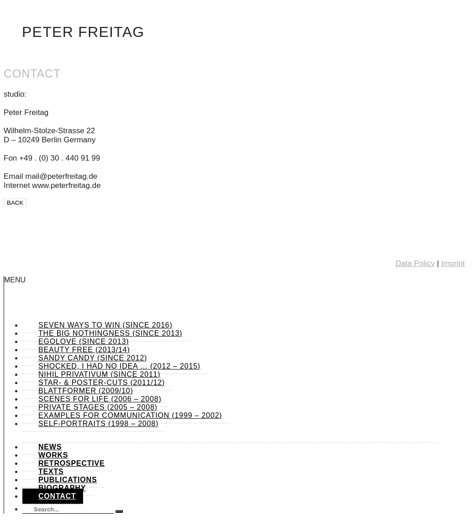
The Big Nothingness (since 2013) (110, 333)
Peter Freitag (83, 32)
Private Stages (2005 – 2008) (98, 407)
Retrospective (71, 463)
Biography (62, 488)
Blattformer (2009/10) (85, 391)
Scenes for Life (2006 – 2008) (100, 399)
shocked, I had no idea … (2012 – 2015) (119, 366)
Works (53, 455)
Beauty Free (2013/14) (84, 350)
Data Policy (415, 263)
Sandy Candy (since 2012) (92, 358)
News (50, 447)
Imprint (453, 263)
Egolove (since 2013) (83, 341)
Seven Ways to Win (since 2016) (105, 325)
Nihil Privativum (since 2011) (99, 374)
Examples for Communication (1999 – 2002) (130, 415)
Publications (67, 480)
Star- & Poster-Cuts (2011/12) (101, 382)
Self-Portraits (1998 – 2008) (98, 423)
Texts (51, 471)
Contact (57, 496)
